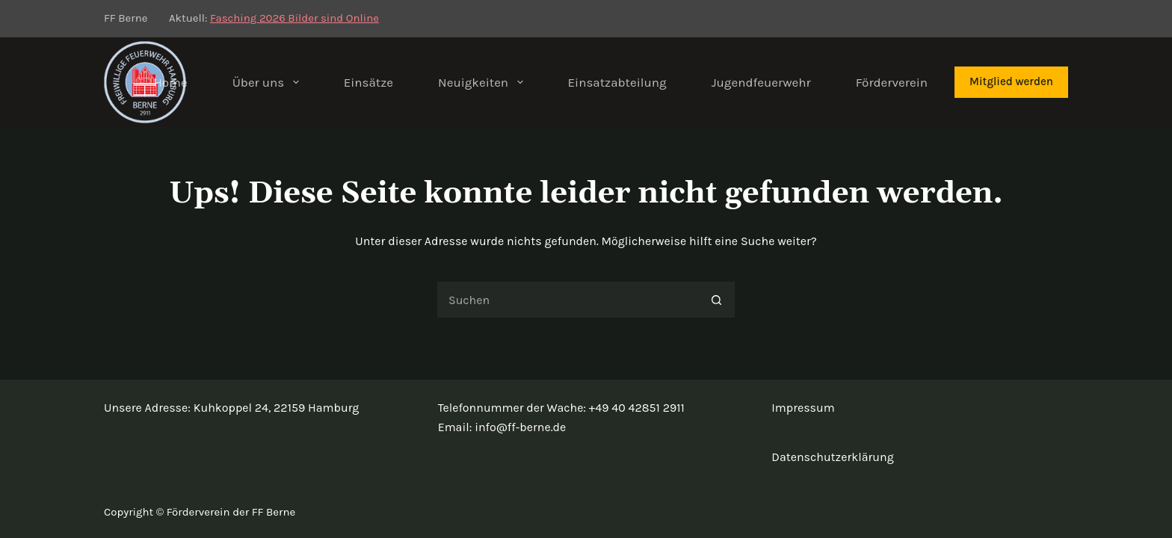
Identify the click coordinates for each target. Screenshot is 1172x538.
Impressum (802, 408)
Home (170, 82)
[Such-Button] (716, 299)
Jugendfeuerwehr (761, 82)
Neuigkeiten (483, 82)
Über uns (268, 82)
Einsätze (368, 82)
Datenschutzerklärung (832, 457)
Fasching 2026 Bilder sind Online (294, 18)
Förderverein (892, 82)
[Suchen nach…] (567, 299)
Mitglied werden (1011, 81)
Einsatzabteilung (617, 82)
